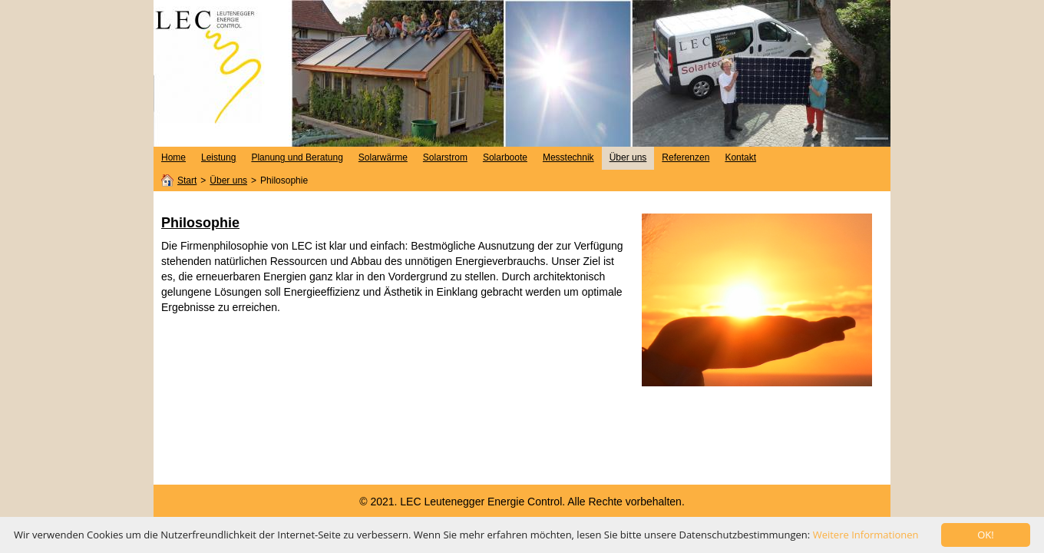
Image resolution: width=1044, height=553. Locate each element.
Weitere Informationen (866, 534)
